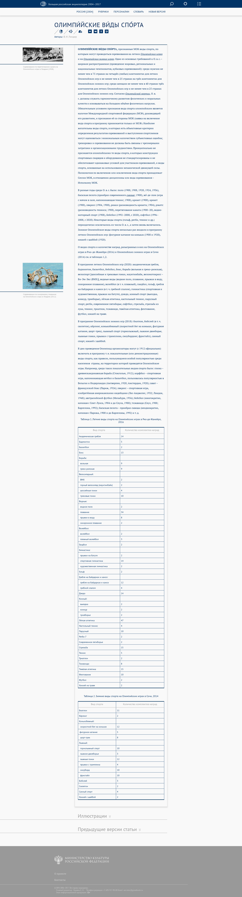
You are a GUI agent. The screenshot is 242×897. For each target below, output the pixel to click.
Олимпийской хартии (137, 93)
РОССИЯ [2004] (85, 11)
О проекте (60, 873)
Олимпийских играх (152, 54)
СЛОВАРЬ (139, 11)
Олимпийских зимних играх (98, 58)
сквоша (131, 195)
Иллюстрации (92, 815)
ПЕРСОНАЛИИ (121, 11)
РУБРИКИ (103, 11)
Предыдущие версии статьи (107, 829)
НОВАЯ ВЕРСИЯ (157, 11)
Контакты (60, 879)
